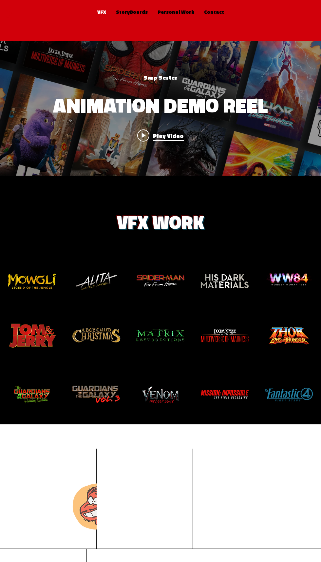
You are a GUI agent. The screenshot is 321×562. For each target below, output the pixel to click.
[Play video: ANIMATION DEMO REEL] (160, 135)
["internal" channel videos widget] (160, 108)
